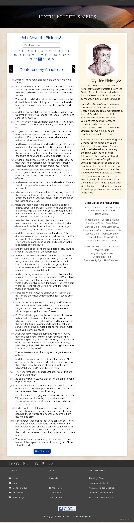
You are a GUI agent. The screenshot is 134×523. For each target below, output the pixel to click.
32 (44, 59)
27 (64, 55)
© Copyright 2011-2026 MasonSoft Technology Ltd (67, 516)
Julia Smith (93, 240)
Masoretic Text (92, 246)
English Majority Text (102, 253)
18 (24, 55)
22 (42, 55)
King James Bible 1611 (99, 483)
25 (55, 55)
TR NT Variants (112, 260)
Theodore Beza (111, 207)
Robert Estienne (92, 207)
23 (46, 55)
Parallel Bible (16, 492)
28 (69, 55)
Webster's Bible (110, 233)
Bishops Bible (92, 226)
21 (37, 55)
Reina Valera (101, 214)
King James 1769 (92, 230)
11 (50, 51)
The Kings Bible (96, 478)
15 (67, 51)
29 (31, 59)
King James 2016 (112, 230)
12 (54, 51)
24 (51, 55)
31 (40, 59)
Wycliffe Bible (101, 250)
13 (59, 51)
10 (46, 51)
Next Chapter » (42, 451)
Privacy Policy (55, 492)
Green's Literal (108, 240)
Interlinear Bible (18, 488)
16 (15, 55)
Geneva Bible (92, 233)
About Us (53, 478)
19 (29, 55)
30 (36, 59)
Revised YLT (110, 237)
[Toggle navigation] (121, 2)
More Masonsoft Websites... (102, 497)
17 (20, 55)
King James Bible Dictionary (102, 488)
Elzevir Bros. (94, 210)
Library (14, 483)
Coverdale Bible (110, 219)
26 (60, 55)
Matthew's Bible (94, 223)
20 (33, 55)
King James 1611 (110, 226)
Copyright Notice (57, 497)
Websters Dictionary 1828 (101, 492)
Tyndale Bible (92, 219)
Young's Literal (95, 237)
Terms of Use (55, 488)
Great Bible (111, 223)
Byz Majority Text (102, 256)
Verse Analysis (17, 497)
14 (63, 51)
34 (53, 59)
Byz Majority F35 (93, 260)
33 (49, 59)
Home (13, 478)
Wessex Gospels (111, 246)
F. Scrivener (109, 210)
